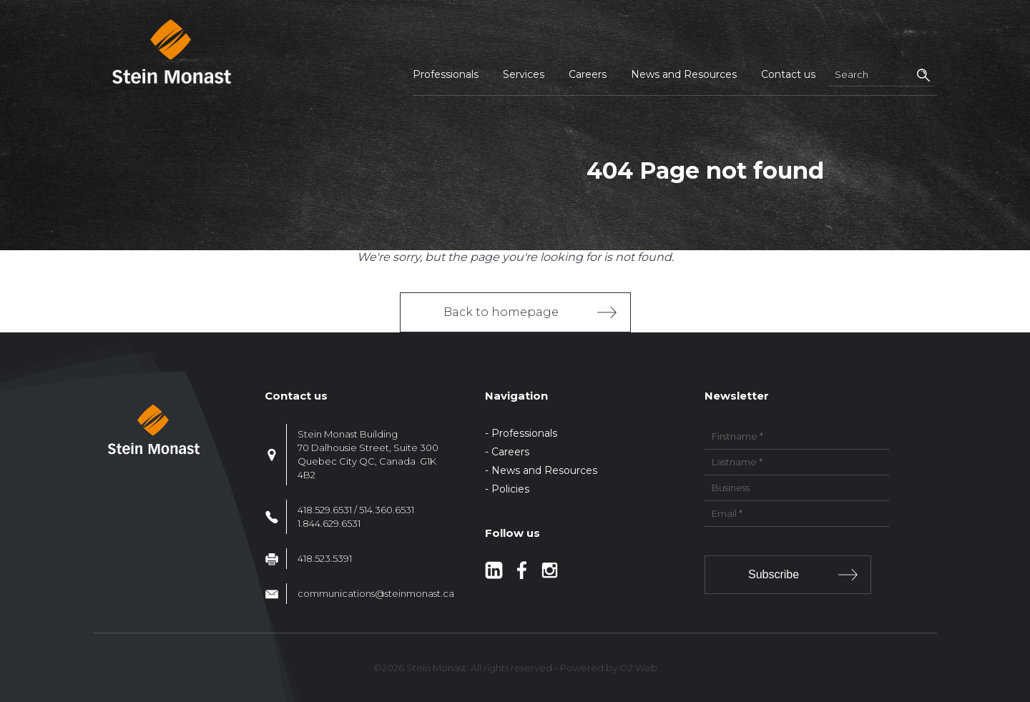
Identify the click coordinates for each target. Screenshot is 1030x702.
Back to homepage (501, 312)
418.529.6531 (325, 509)
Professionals (446, 74)
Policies (510, 489)
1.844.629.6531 (329, 523)
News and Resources (684, 74)
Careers (588, 74)
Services (523, 74)
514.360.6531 (386, 509)
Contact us (788, 74)
